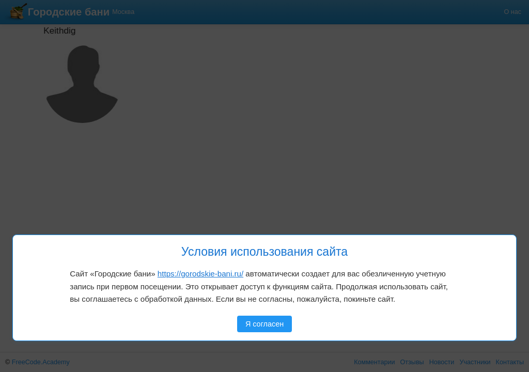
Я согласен (264, 324)
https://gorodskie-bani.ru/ (200, 273)
